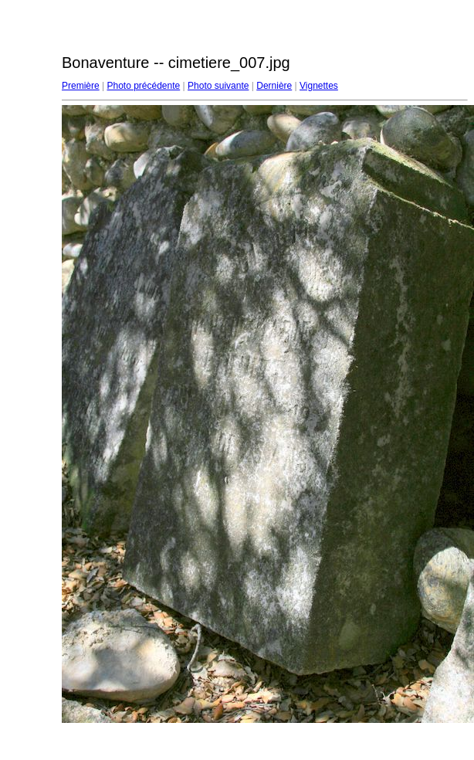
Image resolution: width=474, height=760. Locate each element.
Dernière (274, 85)
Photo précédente (143, 85)
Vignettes (319, 85)
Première (81, 85)
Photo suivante (218, 85)
